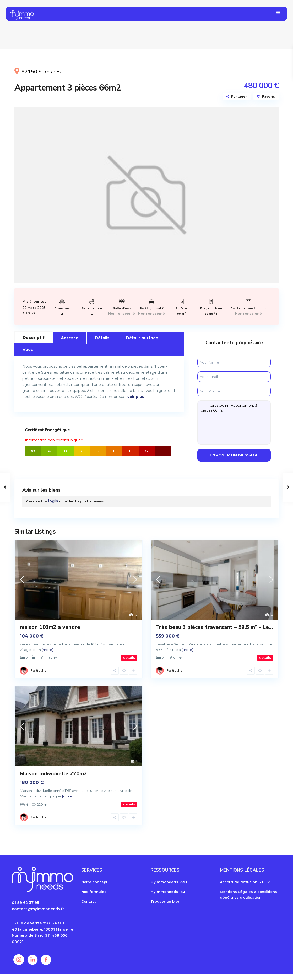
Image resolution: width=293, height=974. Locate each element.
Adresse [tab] (69, 337)
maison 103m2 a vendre (50, 627)
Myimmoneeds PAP (168, 891)
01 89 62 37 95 (25, 902)
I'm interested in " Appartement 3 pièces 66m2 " (234, 422)
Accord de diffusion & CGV (245, 882)
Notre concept (94, 882)
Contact (88, 901)
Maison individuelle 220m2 (53, 773)
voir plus (135, 396)
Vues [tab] (28, 349)
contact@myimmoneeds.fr (38, 909)
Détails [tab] (102, 337)
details (129, 658)
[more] (47, 649)
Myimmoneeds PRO (168, 882)
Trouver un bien (165, 901)
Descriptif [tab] (34, 337)
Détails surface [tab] (142, 337)
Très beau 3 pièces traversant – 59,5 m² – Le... (214, 627)
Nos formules (93, 891)
